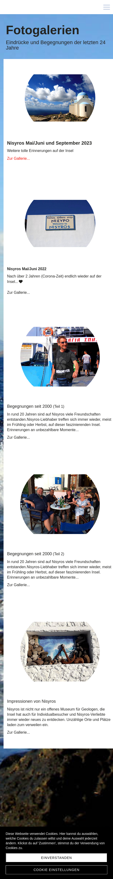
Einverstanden (56, 858)
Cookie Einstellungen (56, 870)
